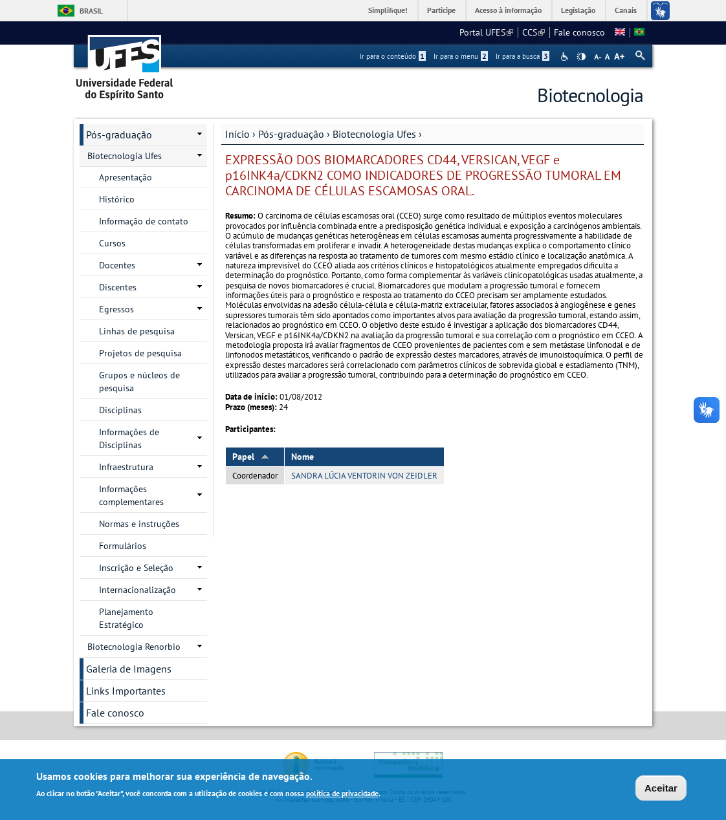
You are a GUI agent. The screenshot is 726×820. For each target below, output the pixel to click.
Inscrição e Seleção (136, 568)
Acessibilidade (566, 56)
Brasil (91, 11)
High (581, 56)
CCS (533, 32)
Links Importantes (126, 690)
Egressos (116, 309)
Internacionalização (137, 590)
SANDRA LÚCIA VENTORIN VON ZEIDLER (364, 475)
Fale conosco (579, 32)
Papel (250, 456)
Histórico (117, 199)
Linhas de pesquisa (137, 331)
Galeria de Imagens (128, 668)
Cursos (112, 243)
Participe (441, 10)
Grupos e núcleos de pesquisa (139, 381)
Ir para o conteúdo (393, 56)
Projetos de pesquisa (140, 353)
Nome (302, 456)
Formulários (122, 546)
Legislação (578, 10)
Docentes (117, 265)
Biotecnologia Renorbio (134, 647)
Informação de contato (143, 221)
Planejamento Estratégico (126, 618)
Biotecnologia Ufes (374, 133)
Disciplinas (120, 410)
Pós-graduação (291, 133)
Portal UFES (486, 32)
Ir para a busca (522, 56)
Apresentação (125, 177)
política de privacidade (342, 795)
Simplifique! (388, 10)
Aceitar (660, 789)
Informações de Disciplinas (129, 438)
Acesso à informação (508, 10)
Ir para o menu (461, 56)
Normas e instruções (139, 524)
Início (237, 133)
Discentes (118, 287)
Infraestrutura (126, 467)
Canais (626, 10)
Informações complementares (131, 495)
